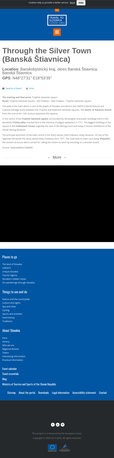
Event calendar (9, 369)
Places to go (9, 256)
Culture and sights (11, 302)
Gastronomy (8, 317)
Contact (103, 393)
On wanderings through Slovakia (18, 282)
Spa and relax (9, 306)
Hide (81, 2)
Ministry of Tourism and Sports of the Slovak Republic (29, 384)
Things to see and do (14, 291)
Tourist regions (9, 275)
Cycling (5, 310)
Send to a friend (14, 88)
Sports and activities (12, 313)
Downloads (43, 393)
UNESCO (6, 267)
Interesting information (13, 356)
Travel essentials (10, 374)
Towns (5, 352)
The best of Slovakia (12, 264)
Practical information (12, 360)
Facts (4, 337)
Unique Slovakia (10, 271)
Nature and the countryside (16, 299)
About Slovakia (11, 330)
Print (31, 88)
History (5, 341)
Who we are (8, 345)
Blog (4, 379)
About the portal (27, 393)
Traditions (7, 321)
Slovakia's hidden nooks (14, 278)
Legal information (60, 393)
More (72, 2)
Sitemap (11, 393)
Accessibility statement (84, 393)
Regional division (10, 348)
